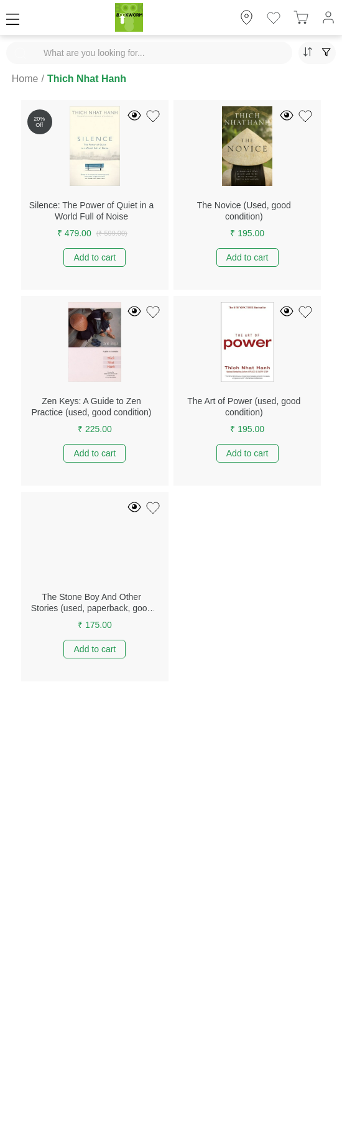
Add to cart (95, 257)
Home (25, 78)
